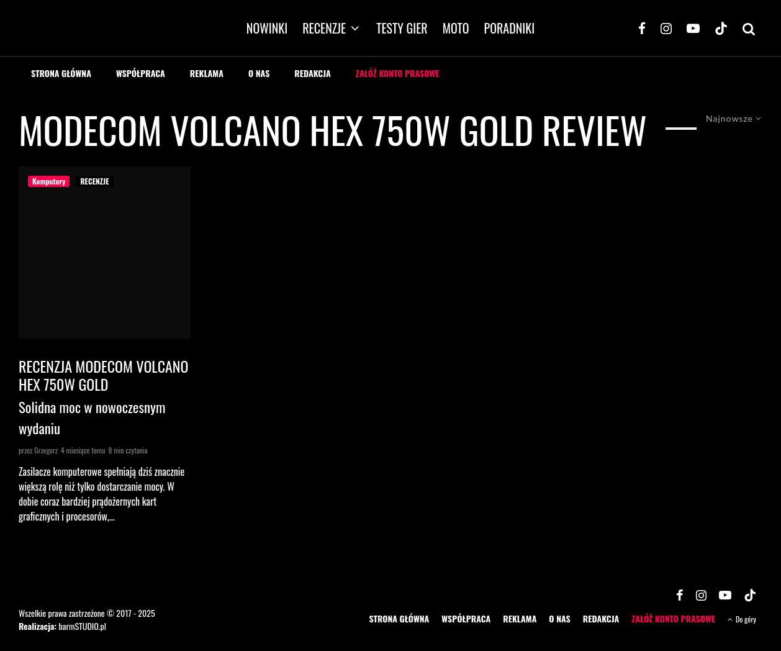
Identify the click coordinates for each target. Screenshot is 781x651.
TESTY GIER (402, 28)
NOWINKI (266, 28)
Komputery (48, 181)
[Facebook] (642, 28)
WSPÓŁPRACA (140, 73)
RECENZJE (324, 28)
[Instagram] (666, 28)
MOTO (456, 28)
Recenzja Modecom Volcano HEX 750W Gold (103, 375)
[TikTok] (721, 28)
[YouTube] (693, 28)
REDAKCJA (312, 73)
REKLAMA (206, 73)
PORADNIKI (509, 28)
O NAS (258, 73)
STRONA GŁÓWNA (61, 73)
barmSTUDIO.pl (82, 625)
